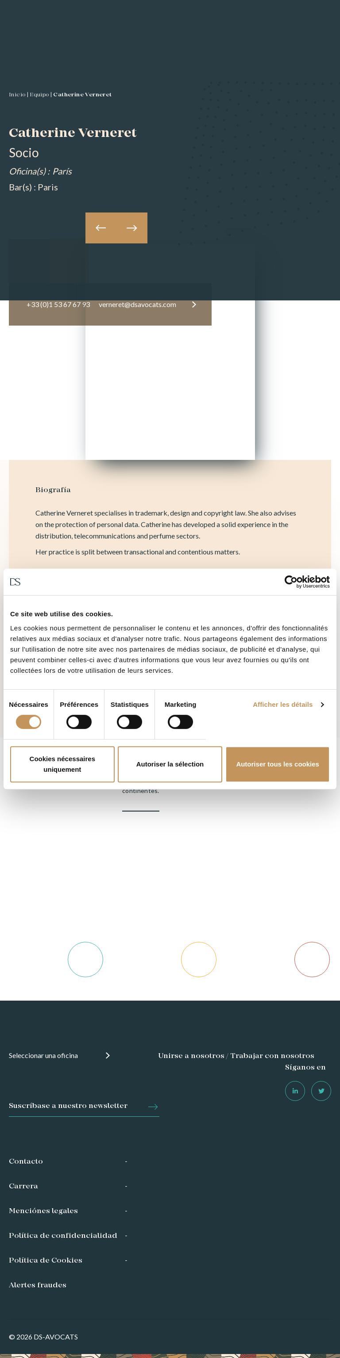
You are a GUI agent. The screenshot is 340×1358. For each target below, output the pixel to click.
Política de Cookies (45, 1260)
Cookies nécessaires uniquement (62, 764)
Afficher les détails (283, 704)
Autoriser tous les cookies (277, 764)
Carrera (23, 1186)
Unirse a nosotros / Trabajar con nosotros (236, 1056)
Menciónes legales (43, 1211)
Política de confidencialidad (63, 1236)
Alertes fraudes (37, 1285)
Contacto (26, 1161)
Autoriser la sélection (170, 764)
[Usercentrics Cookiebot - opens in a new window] (291, 581)
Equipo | (41, 95)
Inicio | (18, 95)
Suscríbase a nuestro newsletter (68, 1106)
